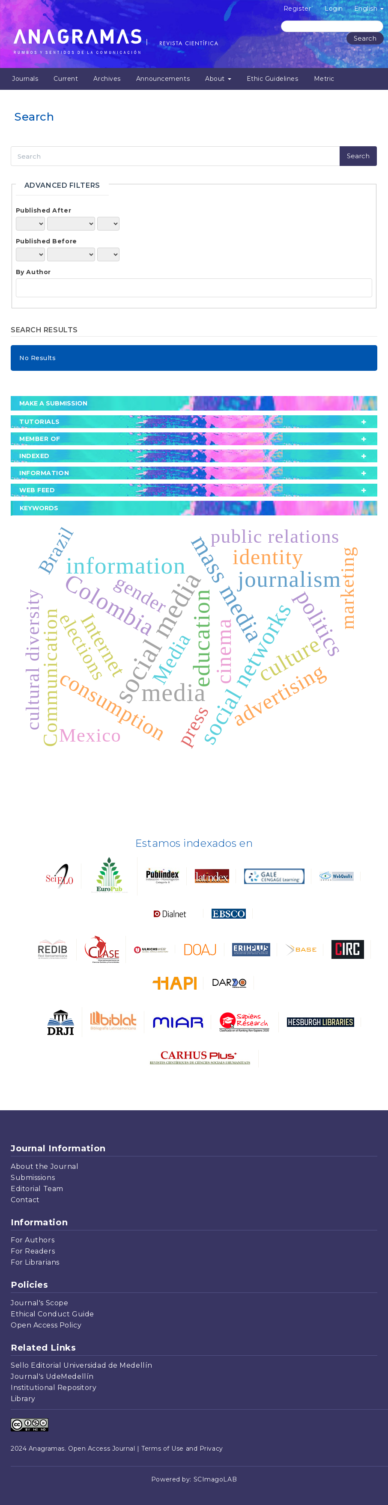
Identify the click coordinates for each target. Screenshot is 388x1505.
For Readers (33, 1251)
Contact (25, 1200)
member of (39, 439)
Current (66, 79)
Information (44, 473)
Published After (43, 210)
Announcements (163, 79)
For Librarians (35, 1262)
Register (297, 8)
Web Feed (37, 490)
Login (334, 8)
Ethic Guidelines (272, 79)
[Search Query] (332, 26)
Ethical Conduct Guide (52, 1314)
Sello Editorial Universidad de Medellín (81, 1365)
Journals (25, 79)
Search (365, 38)
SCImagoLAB (215, 1479)
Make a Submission (53, 403)
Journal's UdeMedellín (52, 1376)
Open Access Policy (46, 1325)
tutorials (39, 422)
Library (23, 1399)
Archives (106, 79)
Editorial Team (37, 1189)
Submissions (33, 1178)
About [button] (218, 79)
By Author (33, 272)
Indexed (34, 456)
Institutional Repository (53, 1388)
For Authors (32, 1240)
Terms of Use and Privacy (182, 1448)
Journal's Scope (39, 1303)
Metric (324, 79)
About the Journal (45, 1166)
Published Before (46, 241)
